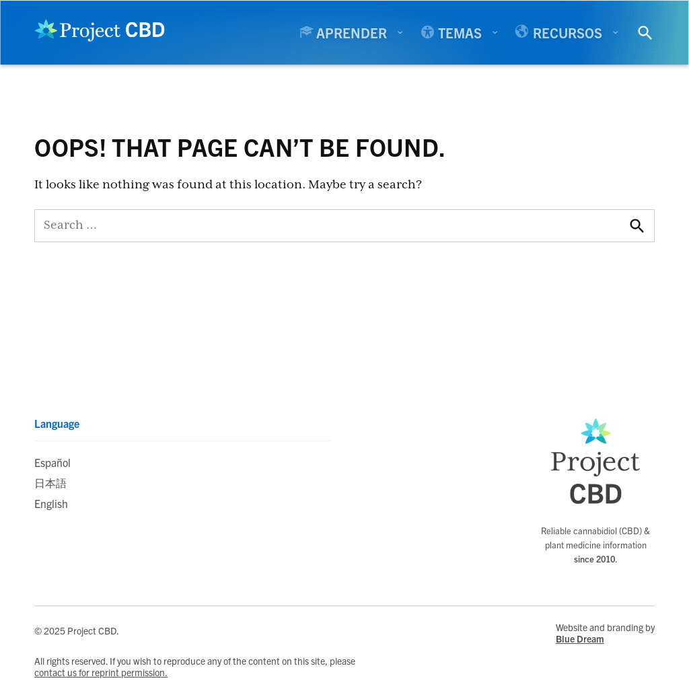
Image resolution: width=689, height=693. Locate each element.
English (51, 503)
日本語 (50, 482)
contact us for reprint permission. (101, 672)
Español (52, 462)
